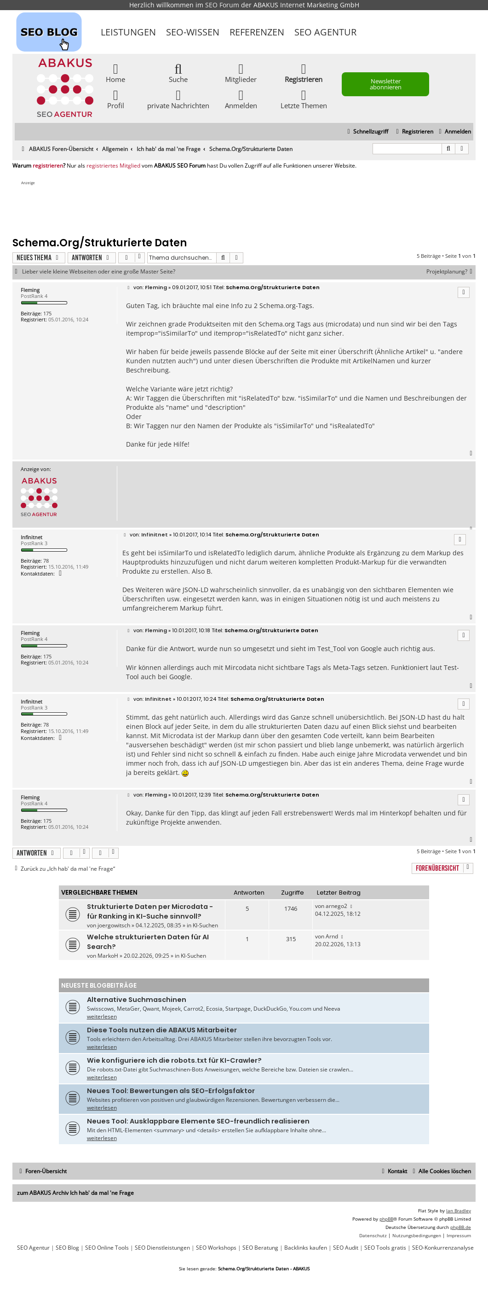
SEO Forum (222, 4)
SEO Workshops (216, 1247)
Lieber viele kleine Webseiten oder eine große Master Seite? (98, 271)
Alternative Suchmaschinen (136, 999)
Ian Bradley (458, 1210)
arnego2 (336, 906)
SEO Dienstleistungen (162, 1247)
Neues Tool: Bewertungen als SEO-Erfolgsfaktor (171, 1090)
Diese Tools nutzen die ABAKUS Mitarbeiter (162, 1030)
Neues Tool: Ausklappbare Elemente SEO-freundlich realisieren (198, 1121)
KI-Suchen (205, 925)
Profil (115, 98)
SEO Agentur (325, 32)
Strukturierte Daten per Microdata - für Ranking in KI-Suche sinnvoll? (150, 911)
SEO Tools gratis (385, 1247)
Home (115, 72)
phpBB (386, 1219)
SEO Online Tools (107, 1247)
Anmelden (241, 98)
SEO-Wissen (192, 32)
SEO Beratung (260, 1247)
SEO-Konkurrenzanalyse (443, 1247)
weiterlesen (102, 1016)
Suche (178, 72)
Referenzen (257, 32)
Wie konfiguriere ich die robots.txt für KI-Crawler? (174, 1060)
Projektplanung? (451, 271)
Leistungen (128, 32)
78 (46, 561)
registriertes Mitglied (113, 165)
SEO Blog (67, 1247)
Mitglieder (241, 72)
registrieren (48, 165)
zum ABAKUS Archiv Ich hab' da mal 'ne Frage (75, 1193)
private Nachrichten (178, 98)
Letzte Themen (304, 98)
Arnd (332, 936)
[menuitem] (453, 132)
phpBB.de (460, 1227)
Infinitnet (31, 537)
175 (47, 313)
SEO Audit (345, 1247)
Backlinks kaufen (305, 1247)
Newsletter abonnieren (386, 84)
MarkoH (108, 956)
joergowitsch (114, 925)
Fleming (30, 290)
